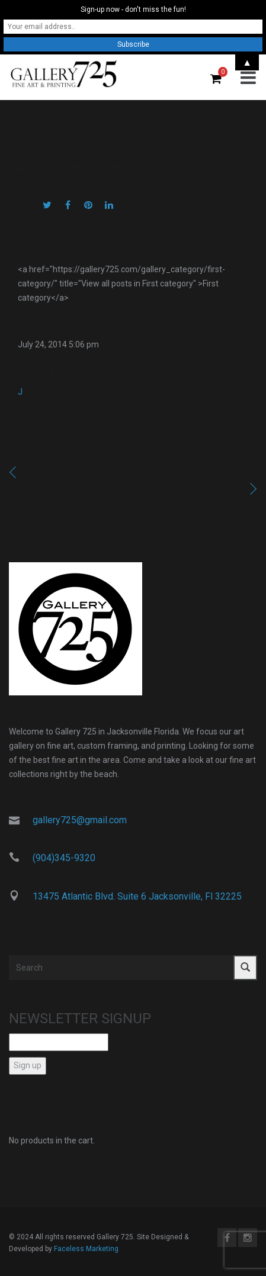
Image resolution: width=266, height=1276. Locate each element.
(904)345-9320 (64, 857)
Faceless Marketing (86, 1249)
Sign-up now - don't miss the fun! (133, 9)
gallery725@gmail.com (80, 820)
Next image (212, 489)
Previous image (64, 472)
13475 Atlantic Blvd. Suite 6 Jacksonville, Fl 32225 (137, 896)
